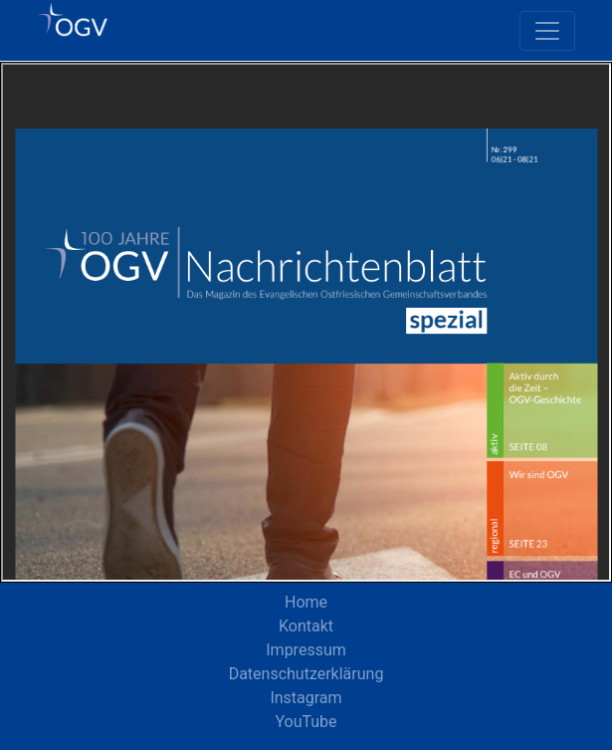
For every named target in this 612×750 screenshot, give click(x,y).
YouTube (305, 721)
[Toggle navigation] (547, 31)
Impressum (306, 649)
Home (306, 602)
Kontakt (306, 626)
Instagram (305, 697)
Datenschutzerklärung (306, 673)
